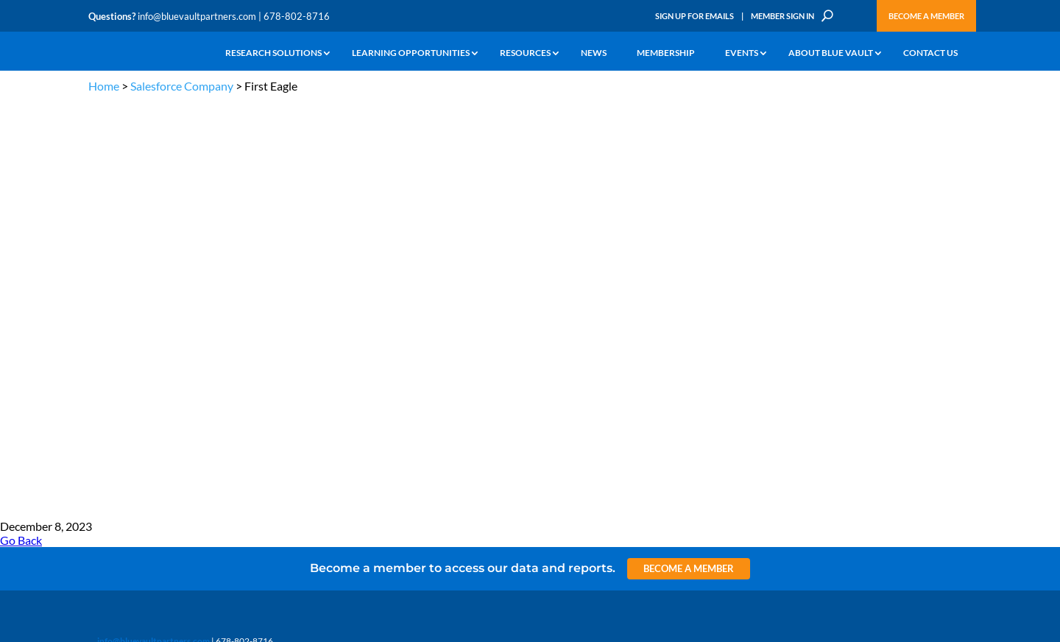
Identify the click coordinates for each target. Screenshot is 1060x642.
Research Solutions (273, 53)
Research (106, 360)
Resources (525, 53)
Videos (190, 360)
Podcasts (194, 343)
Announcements (359, 326)
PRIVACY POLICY (877, 237)
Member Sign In (782, 16)
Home (103, 86)
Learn (99, 326)
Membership (666, 53)
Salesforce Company (181, 86)
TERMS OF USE (943, 237)
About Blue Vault (830, 53)
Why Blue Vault (117, 428)
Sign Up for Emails (694, 16)
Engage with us (888, 346)
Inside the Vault (356, 343)
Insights (342, 309)
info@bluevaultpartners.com (197, 16)
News (594, 53)
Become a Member (926, 16)
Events (741, 53)
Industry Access (118, 377)
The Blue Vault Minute (219, 309)
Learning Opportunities (411, 53)
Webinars (195, 326)
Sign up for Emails (813, 498)
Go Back (21, 126)
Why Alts (105, 309)
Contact (103, 445)
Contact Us (930, 53)
